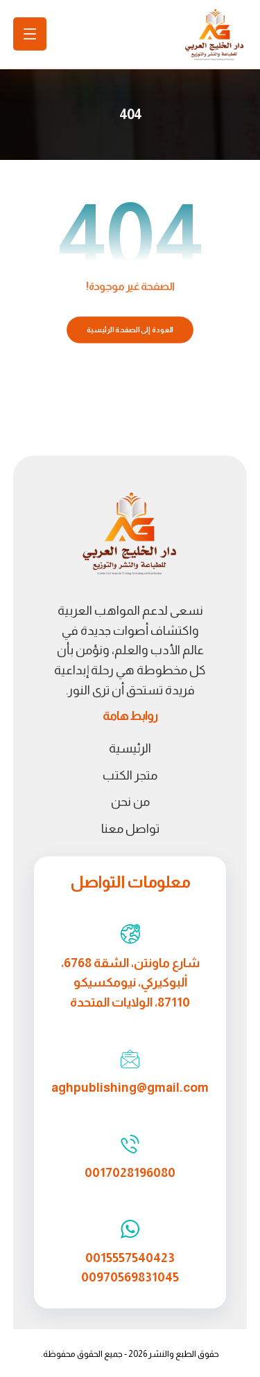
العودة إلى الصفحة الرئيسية (130, 329)
